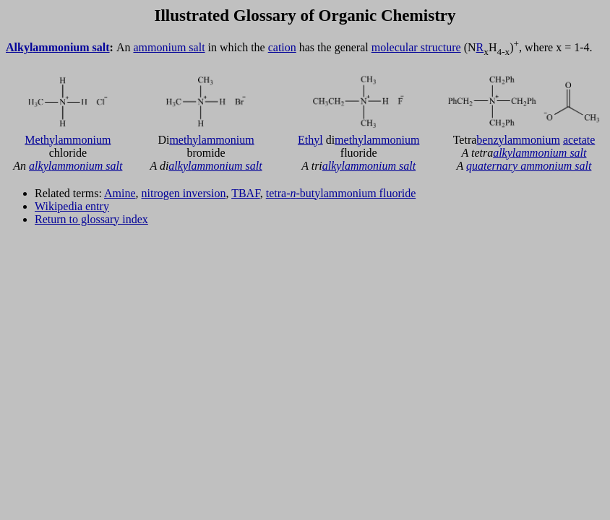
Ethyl (310, 140)
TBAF (245, 193)
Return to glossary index (91, 219)
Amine (120, 193)
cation (282, 47)
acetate (579, 140)
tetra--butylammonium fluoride (341, 193)
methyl (185, 140)
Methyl (41, 140)
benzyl (491, 140)
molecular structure (416, 47)
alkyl (40, 166)
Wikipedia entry (72, 206)
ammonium (85, 140)
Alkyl (19, 47)
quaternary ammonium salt (528, 166)
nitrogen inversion (184, 193)
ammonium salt (71, 47)
